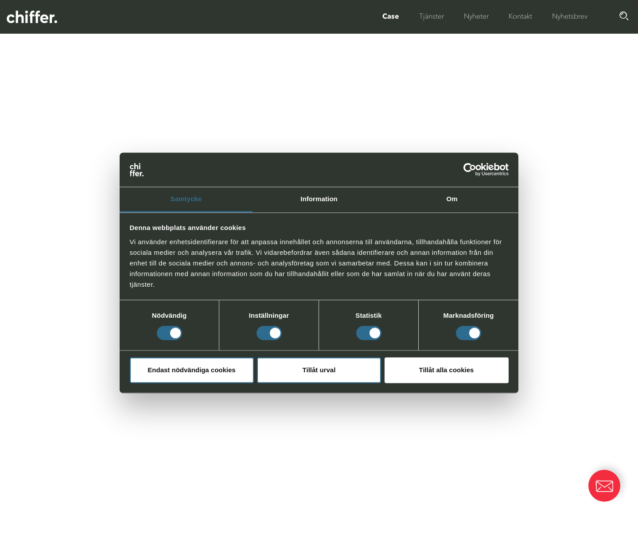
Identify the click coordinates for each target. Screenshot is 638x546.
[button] (604, 486)
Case (390, 16)
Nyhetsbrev (569, 16)
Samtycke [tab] (186, 199)
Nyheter (476, 16)
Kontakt (520, 16)
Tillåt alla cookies (446, 370)
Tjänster (431, 16)
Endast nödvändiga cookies (191, 370)
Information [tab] (319, 199)
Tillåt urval (319, 370)
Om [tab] (451, 199)
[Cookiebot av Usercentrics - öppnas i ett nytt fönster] (470, 169)
